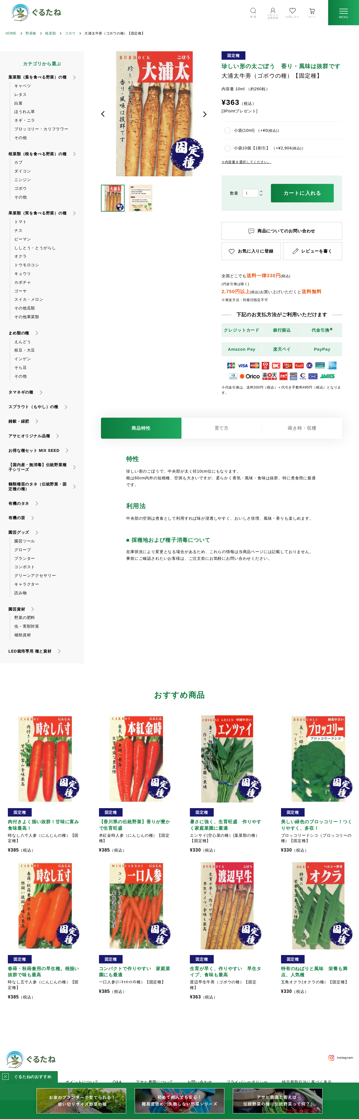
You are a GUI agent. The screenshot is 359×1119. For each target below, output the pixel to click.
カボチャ (22, 282)
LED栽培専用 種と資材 (30, 651)
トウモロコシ (26, 265)
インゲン (22, 359)
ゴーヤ (20, 291)
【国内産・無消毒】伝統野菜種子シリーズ (37, 467)
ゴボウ (70, 33)
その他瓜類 (24, 308)
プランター (24, 558)
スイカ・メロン (28, 299)
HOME (11, 33)
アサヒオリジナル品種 (29, 436)
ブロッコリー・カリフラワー (41, 129)
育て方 (222, 428)
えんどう (22, 341)
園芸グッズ (18, 532)
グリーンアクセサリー (35, 575)
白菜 (18, 103)
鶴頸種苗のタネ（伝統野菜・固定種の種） (37, 486)
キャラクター (26, 584)
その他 (20, 137)
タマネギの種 (20, 392)
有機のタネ (18, 503)
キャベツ (22, 86)
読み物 (20, 593)
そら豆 (20, 367)
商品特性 (141, 428)
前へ (103, 114)
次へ (205, 114)
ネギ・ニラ (24, 120)
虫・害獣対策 (26, 626)
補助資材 (22, 635)
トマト (20, 221)
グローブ (22, 549)
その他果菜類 (26, 317)
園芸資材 (16, 609)
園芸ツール (24, 541)
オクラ (20, 256)
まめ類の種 (18, 333)
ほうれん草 (24, 111)
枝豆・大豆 (24, 350)
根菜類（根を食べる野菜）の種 (37, 154)
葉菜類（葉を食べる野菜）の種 (37, 77)
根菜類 (50, 33)
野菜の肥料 (24, 617)
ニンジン (22, 179)
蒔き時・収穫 (302, 428)
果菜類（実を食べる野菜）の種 (37, 213)
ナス (18, 230)
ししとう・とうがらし (35, 248)
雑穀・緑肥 (18, 421)
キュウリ (22, 273)
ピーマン (22, 239)
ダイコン (22, 171)
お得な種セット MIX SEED (33, 450)
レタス (20, 94)
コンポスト (24, 567)
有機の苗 (16, 517)
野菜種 (31, 33)
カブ (18, 162)
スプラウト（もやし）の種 (33, 406)
